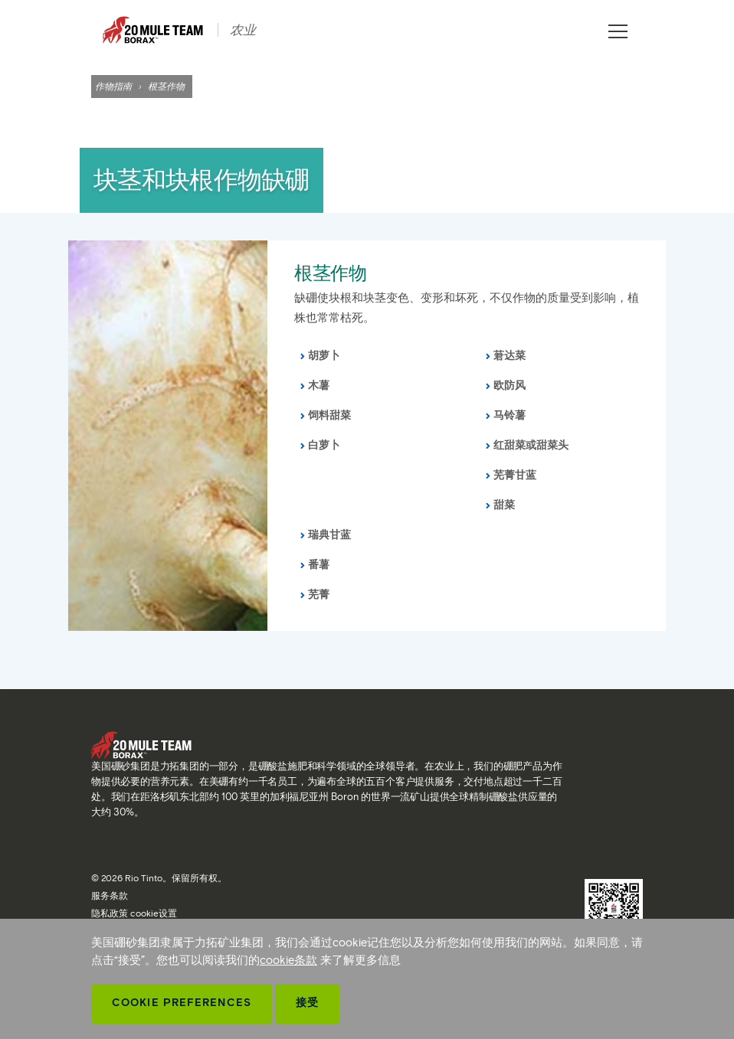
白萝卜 (324, 445)
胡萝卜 (324, 355)
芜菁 (318, 594)
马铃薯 (509, 415)
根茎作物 (330, 273)
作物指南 (113, 86)
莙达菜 (509, 355)
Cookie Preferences (181, 1002)
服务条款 (109, 895)
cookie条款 (288, 960)
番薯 (318, 564)
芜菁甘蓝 (514, 475)
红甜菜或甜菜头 (531, 445)
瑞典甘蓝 (329, 534)
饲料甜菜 (329, 415)
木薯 (318, 385)
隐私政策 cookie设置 (134, 913)
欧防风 (509, 385)
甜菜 (504, 504)
